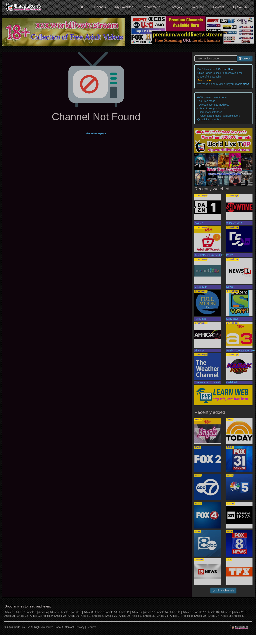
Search (240, 7)
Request (197, 7)
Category (176, 7)
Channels (99, 7)
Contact (218, 7)
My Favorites (124, 7)
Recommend (151, 7)
